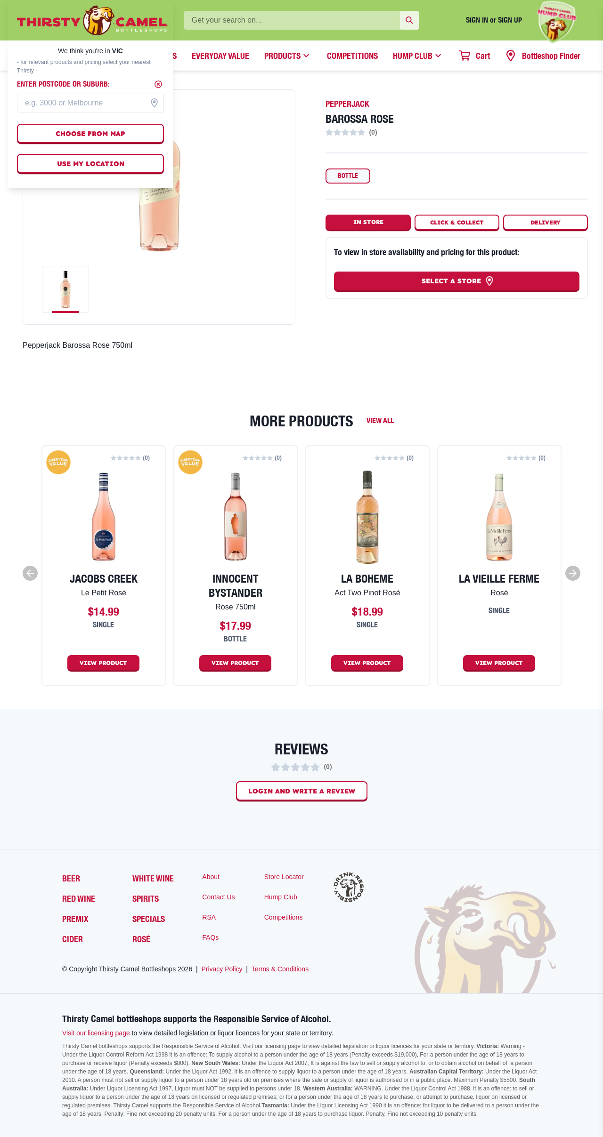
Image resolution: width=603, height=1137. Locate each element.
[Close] (158, 84)
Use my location (90, 164)
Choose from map (90, 133)
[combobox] (90, 103)
